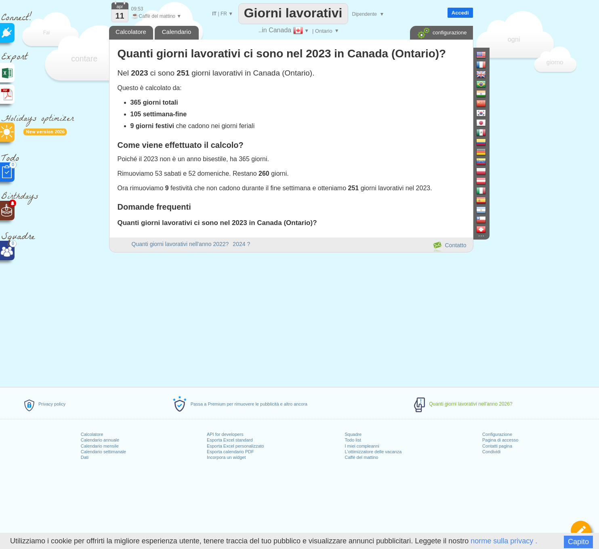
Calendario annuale (100, 440)
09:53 (137, 9)
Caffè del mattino (361, 457)
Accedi (460, 13)
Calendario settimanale (103, 451)
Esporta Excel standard (230, 440)
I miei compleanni (362, 446)
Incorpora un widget (226, 457)
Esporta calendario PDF (230, 451)
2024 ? (241, 244)
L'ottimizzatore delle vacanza (373, 451)
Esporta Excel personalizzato (235, 446)
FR (224, 14)
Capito (578, 542)
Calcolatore (92, 434)
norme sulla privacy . (504, 541)
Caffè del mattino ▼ (156, 16)
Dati (85, 457)
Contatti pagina (497, 446)
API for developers (225, 434)
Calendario (176, 31)
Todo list (353, 440)
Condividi (491, 451)
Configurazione (497, 434)
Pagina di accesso (500, 440)
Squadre (353, 434)
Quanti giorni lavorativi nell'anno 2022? (180, 244)
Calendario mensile (100, 446)
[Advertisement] (291, 318)
